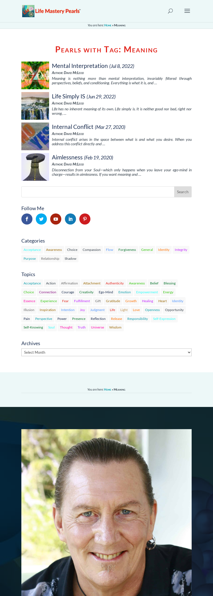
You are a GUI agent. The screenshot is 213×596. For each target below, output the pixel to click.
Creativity (86, 292)
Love (136, 310)
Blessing (170, 283)
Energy (168, 292)
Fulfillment (82, 301)
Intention (68, 310)
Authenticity (115, 283)
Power (62, 319)
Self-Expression (164, 319)
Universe (97, 327)
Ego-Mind (106, 292)
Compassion (92, 250)
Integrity (181, 250)
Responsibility (137, 319)
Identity (163, 250)
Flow (109, 250)
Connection (47, 292)
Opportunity (174, 310)
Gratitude (113, 301)
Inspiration (48, 310)
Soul (51, 327)
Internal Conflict (72, 126)
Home (107, 25)
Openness (152, 310)
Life (112, 310)
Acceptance (32, 250)
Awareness (54, 250)
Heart (162, 301)
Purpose (30, 258)
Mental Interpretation (80, 65)
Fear (65, 301)
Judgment (97, 310)
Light (124, 310)
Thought (66, 327)
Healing (147, 301)
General (147, 250)
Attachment (91, 283)
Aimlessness (67, 157)
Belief (154, 283)
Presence (78, 319)
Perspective (43, 319)
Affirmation (69, 283)
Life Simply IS (68, 96)
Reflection (98, 319)
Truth (82, 327)
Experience (48, 301)
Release (116, 319)
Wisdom (115, 327)
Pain (27, 319)
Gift (98, 301)
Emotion (124, 292)
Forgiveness (127, 250)
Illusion (29, 310)
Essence (29, 301)
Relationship (50, 258)
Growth (131, 301)
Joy (82, 310)
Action (51, 283)
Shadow (70, 258)
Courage (68, 292)
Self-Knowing (33, 327)
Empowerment (147, 292)
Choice (72, 250)
